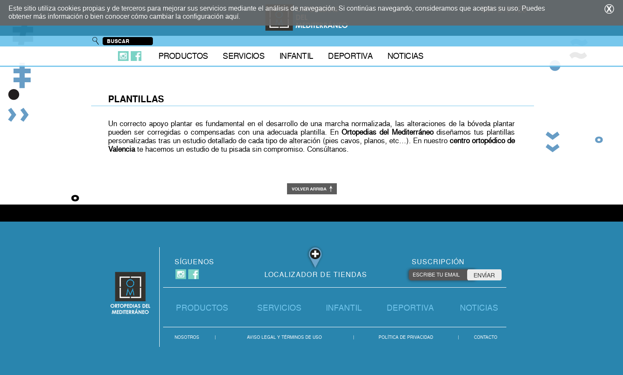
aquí (231, 16)
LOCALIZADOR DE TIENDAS (315, 275)
